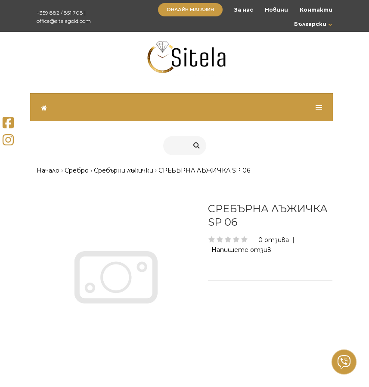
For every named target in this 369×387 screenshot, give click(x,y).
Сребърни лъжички (123, 170)
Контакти (316, 9)
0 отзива (273, 240)
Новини (276, 9)
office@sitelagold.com (64, 21)
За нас (243, 9)
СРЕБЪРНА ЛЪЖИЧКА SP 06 (204, 170)
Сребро (77, 170)
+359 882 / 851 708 (60, 12)
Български (310, 24)
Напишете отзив (241, 250)
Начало (48, 170)
